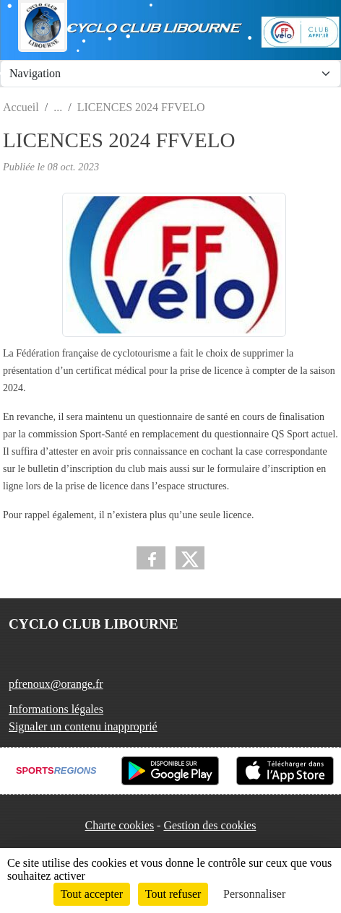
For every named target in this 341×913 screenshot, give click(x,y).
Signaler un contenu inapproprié (83, 726)
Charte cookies (120, 825)
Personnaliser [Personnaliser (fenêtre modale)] (254, 894)
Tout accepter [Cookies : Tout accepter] (92, 894)
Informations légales (56, 709)
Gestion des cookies (209, 825)
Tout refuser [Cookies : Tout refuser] (173, 894)
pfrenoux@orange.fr (56, 684)
